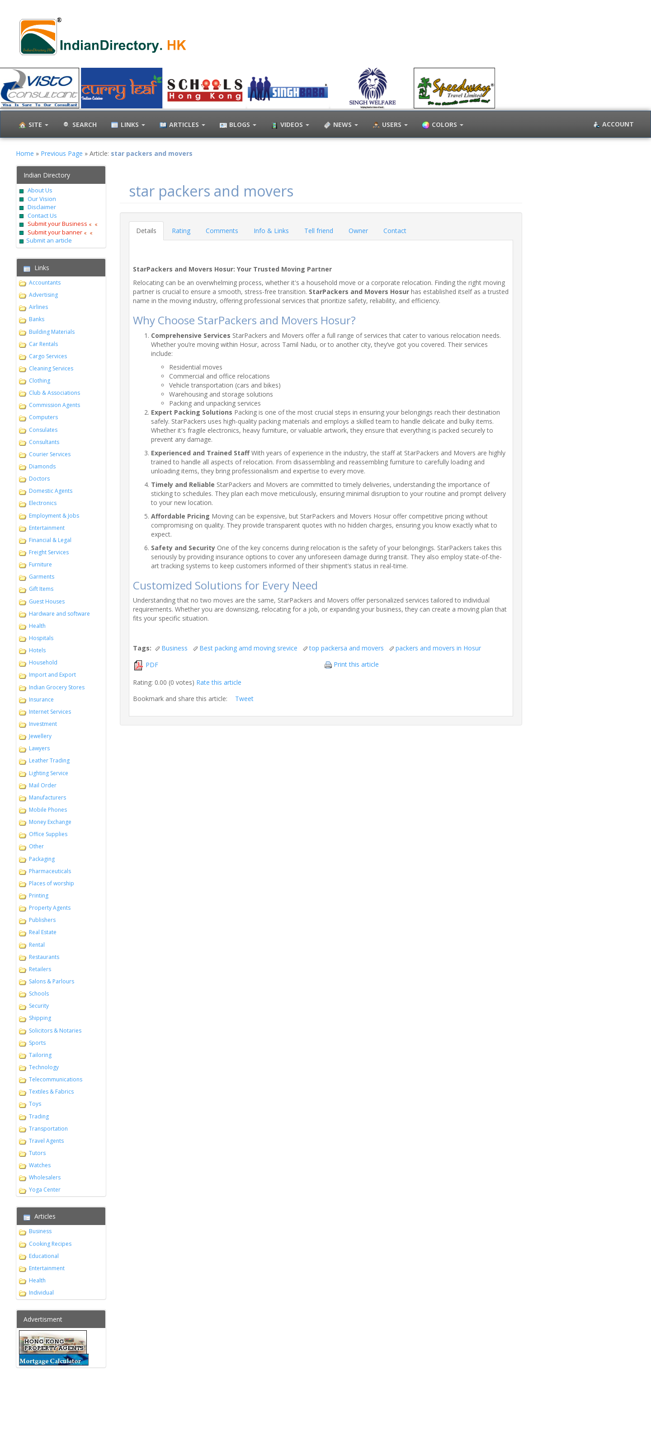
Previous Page (62, 153)
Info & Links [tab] (271, 230)
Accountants (45, 282)
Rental (37, 945)
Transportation (48, 1128)
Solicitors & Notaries (55, 1030)
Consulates (43, 430)
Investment (43, 724)
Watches (40, 1165)
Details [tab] (146, 230)
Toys (35, 1104)
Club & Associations (54, 393)
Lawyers (39, 748)
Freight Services (49, 552)
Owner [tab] (358, 230)
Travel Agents (46, 1141)
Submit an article (49, 240)
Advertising (43, 295)
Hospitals (41, 638)
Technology (44, 1067)
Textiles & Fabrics (51, 1091)
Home (25, 153)
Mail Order (43, 785)
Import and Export (52, 674)
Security (39, 1006)
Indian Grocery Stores (57, 687)
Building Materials (52, 332)
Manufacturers (47, 797)
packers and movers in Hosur (438, 648)
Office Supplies (48, 834)
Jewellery (40, 736)
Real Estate (43, 932)
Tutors (37, 1153)
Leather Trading (49, 760)
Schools (39, 993)
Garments (41, 576)
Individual (41, 1292)
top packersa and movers (346, 648)
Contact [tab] (394, 230)
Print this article (356, 664)
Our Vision (41, 199)
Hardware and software (59, 613)
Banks (36, 319)
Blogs (236, 125)
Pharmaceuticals (50, 871)
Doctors (39, 478)
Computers (43, 417)
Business (40, 1231)
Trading (39, 1116)
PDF (152, 664)
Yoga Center (45, 1189)
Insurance (41, 699)
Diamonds (42, 466)
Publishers (42, 920)
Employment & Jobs (54, 515)
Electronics (43, 503)
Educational (44, 1256)
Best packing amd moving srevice (248, 648)
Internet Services (50, 711)
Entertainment (47, 528)
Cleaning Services (51, 368)
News (339, 125)
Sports (37, 1043)
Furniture (40, 564)
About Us (40, 190)
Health (37, 626)
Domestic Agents (50, 491)
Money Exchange (50, 822)
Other (36, 846)
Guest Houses (47, 601)
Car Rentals (43, 344)
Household (43, 662)
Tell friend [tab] (318, 230)
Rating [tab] (181, 230)
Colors (441, 125)
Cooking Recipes (50, 1244)
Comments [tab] (222, 230)
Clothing (39, 380)
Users (389, 125)
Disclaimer (41, 207)
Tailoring (40, 1055)
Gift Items (41, 589)
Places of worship (51, 883)
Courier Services (50, 454)
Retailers (40, 969)
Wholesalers (45, 1177)
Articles (181, 125)
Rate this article (218, 682)
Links (127, 125)
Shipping (40, 1018)
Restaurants (44, 957)
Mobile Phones (48, 810)
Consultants (44, 442)
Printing (38, 895)
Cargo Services (48, 356)
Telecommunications (55, 1079)
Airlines (38, 307)
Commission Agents (54, 405)
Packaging (42, 859)
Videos (289, 125)
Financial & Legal (50, 540)
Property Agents (50, 908)
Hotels (37, 650)
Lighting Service (48, 773)
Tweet (244, 698)
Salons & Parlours (51, 981)
